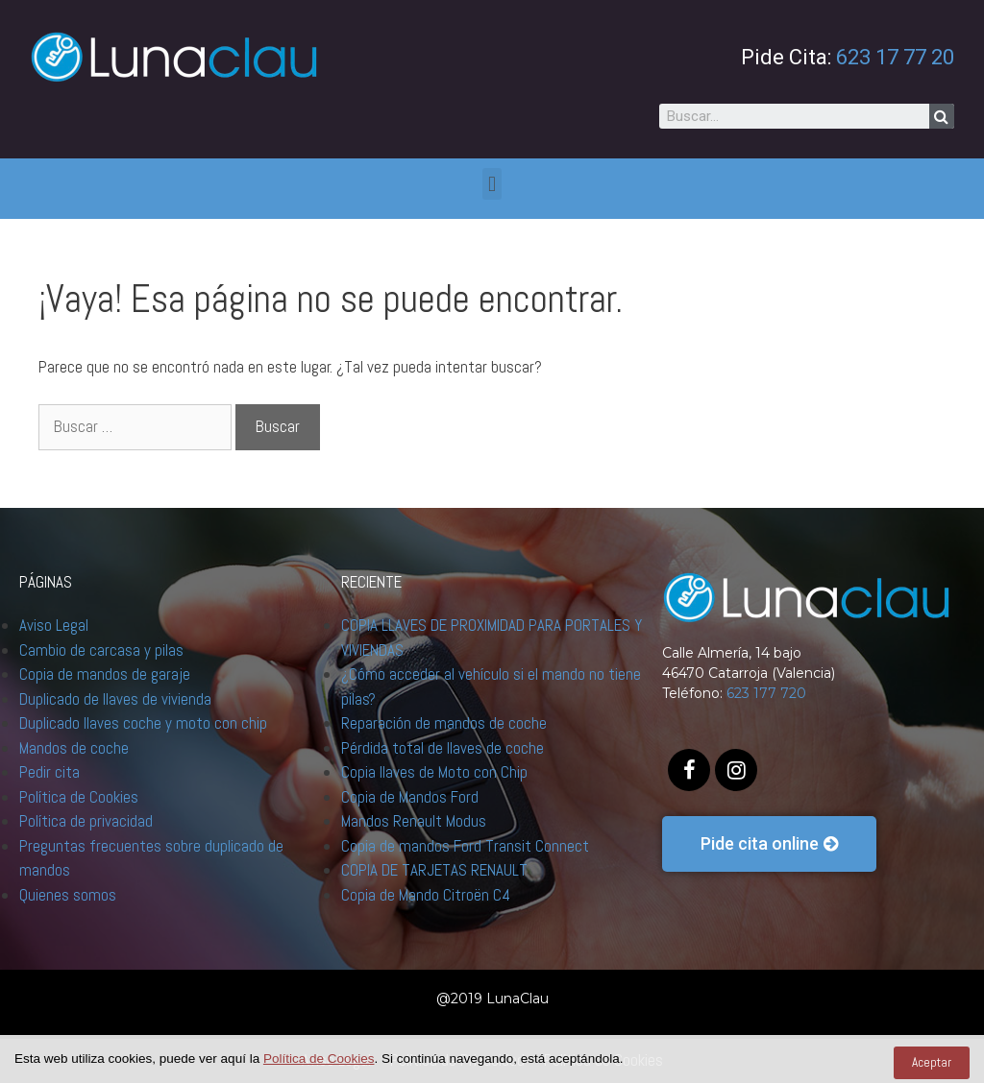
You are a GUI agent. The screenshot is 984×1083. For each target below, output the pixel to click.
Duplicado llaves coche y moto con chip (143, 723)
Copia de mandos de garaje (104, 674)
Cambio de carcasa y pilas (101, 650)
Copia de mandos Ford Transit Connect (465, 845)
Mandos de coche (74, 747)
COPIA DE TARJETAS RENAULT (434, 869)
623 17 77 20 (895, 57)
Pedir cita (49, 771)
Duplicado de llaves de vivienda (115, 699)
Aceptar (931, 1062)
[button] (769, 844)
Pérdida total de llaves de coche (442, 747)
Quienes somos (67, 894)
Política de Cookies (78, 796)
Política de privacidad (86, 820)
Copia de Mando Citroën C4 (425, 894)
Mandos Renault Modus (413, 820)
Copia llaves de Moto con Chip (434, 771)
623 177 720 (766, 693)
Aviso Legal (53, 625)
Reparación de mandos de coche (444, 723)
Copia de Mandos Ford (410, 796)
